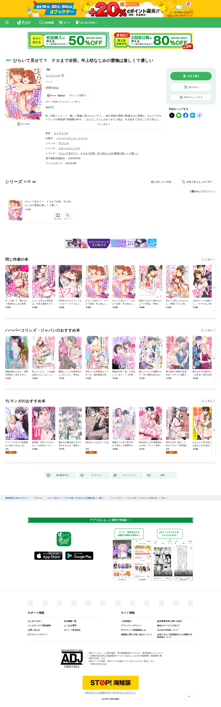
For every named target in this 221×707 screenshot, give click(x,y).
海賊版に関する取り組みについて (136, 634)
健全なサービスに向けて (168, 625)
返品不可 (50, 107)
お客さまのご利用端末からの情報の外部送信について (174, 635)
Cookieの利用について (168, 630)
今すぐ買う (194, 76)
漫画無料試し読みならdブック (17, 498)
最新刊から (209, 191)
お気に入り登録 (163, 181)
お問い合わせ (34, 630)
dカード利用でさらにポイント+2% (62, 102)
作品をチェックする (193, 97)
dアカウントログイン (37, 634)
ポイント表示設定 (72, 630)
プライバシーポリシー (131, 625)
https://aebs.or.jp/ (99, 664)
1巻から (195, 191)
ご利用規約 (126, 621)
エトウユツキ (53, 75)
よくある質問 (70, 625)
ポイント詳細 (76, 95)
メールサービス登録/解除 (39, 625)
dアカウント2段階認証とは (133, 630)
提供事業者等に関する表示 (169, 621)
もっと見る (206, 259)
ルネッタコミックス (69, 148)
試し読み (25, 124)
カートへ (193, 87)
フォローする (62, 75)
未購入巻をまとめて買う (199, 181)
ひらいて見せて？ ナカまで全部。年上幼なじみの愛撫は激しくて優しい (48, 203)
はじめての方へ (35, 621)
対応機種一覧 (70, 621)
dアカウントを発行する (98, 692)
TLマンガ (64, 143)
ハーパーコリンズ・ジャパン (72, 138)
